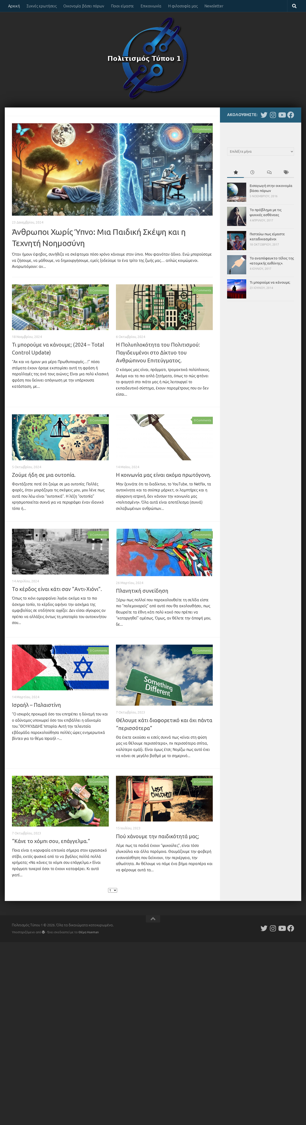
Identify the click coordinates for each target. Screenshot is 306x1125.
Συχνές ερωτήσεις (42, 6)
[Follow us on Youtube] (281, 115)
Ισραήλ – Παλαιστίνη (36, 705)
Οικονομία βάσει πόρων (83, 6)
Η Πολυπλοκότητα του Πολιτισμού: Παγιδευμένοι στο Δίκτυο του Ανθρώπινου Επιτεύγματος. (158, 352)
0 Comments (202, 129)
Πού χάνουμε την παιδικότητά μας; (157, 836)
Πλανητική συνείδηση (142, 591)
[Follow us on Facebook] (290, 115)
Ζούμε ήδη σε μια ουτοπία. (44, 475)
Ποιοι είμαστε (122, 6)
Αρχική (14, 6)
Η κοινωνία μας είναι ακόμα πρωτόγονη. (163, 475)
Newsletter (214, 6)
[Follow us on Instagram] (272, 115)
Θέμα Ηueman (88, 932)
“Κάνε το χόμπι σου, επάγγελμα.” (51, 841)
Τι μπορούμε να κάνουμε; (270, 282)
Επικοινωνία (151, 6)
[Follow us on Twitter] (264, 115)
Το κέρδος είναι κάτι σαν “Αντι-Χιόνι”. (57, 589)
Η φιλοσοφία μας (183, 6)
